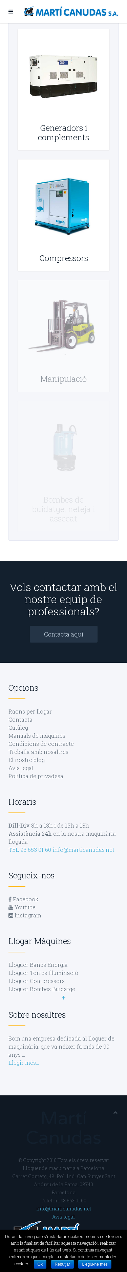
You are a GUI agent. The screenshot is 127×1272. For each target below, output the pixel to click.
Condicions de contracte (41, 743)
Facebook (23, 899)
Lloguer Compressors (36, 980)
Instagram (24, 915)
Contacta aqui (63, 634)
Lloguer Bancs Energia (38, 964)
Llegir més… (23, 1062)
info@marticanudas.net (83, 849)
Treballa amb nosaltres (38, 751)
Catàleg (18, 727)
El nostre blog (26, 759)
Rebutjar (62, 1264)
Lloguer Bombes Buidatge (41, 988)
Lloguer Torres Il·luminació (43, 972)
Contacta (20, 719)
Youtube (22, 907)
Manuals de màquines (36, 735)
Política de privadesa (35, 775)
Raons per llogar (30, 711)
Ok (40, 1264)
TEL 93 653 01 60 (29, 849)
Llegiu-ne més (94, 1264)
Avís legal (21, 767)
